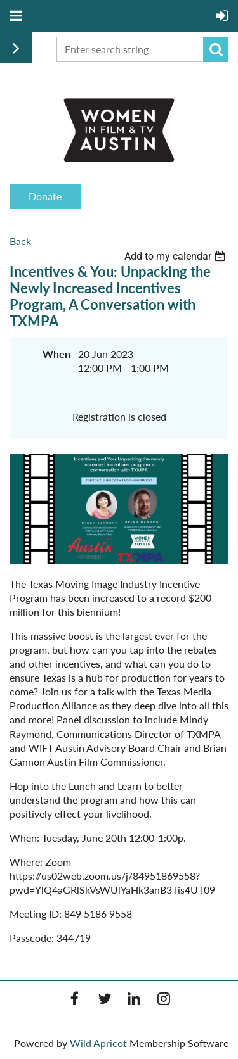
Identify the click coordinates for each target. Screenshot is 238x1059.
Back (20, 241)
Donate (45, 196)
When (56, 354)
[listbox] (176, 256)
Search (215, 49)
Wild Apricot (98, 1043)
